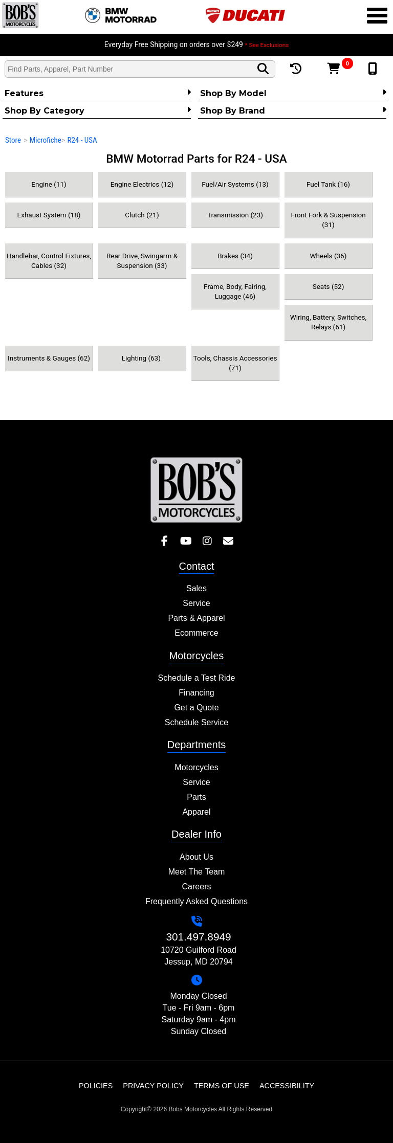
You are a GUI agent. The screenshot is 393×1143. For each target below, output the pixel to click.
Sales (196, 588)
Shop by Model (293, 93)
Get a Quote (196, 707)
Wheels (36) (328, 256)
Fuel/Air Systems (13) (235, 184)
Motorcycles (196, 767)
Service (196, 603)
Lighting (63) (142, 358)
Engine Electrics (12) (142, 184)
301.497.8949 (198, 937)
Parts (196, 797)
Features (98, 93)
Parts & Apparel (196, 618)
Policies (96, 1086)
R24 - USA (82, 140)
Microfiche (45, 140)
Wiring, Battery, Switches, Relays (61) (328, 322)
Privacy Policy (153, 1086)
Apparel (196, 812)
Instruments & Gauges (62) (49, 358)
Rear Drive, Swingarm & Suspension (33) (142, 261)
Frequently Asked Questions (196, 901)
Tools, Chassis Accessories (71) (235, 363)
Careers (196, 886)
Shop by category (98, 110)
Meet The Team (196, 871)
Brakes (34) (235, 256)
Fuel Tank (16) (328, 184)
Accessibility (286, 1086)
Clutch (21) (142, 215)
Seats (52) (328, 286)
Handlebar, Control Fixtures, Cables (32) (49, 261)
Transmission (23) (235, 215)
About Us (196, 857)
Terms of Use (221, 1086)
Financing (196, 692)
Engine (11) (48, 184)
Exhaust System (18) (49, 215)
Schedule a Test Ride (196, 678)
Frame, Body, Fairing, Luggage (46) (235, 291)
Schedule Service (197, 722)
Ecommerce (196, 633)
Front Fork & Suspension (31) (328, 220)
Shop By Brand (293, 110)
